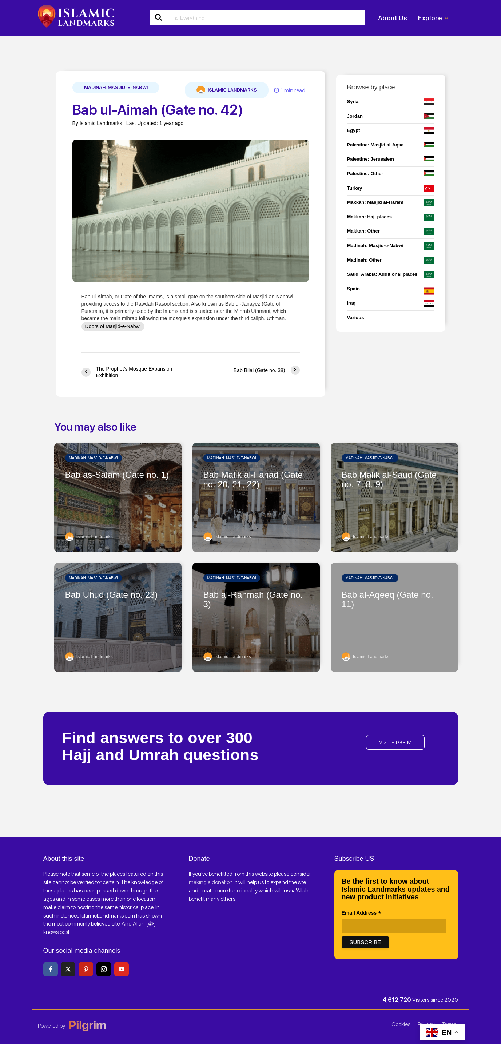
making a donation (211, 882)
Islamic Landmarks (226, 90)
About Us (392, 18)
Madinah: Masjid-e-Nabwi (116, 87)
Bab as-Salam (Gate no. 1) (117, 475)
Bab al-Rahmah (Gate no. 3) (253, 599)
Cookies (400, 1024)
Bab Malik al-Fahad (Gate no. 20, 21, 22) (253, 479)
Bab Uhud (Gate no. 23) (111, 595)
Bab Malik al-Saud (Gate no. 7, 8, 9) (389, 479)
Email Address (361, 914)
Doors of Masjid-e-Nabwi (113, 326)
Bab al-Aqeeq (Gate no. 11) (387, 599)
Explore (433, 18)
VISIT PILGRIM (395, 742)
